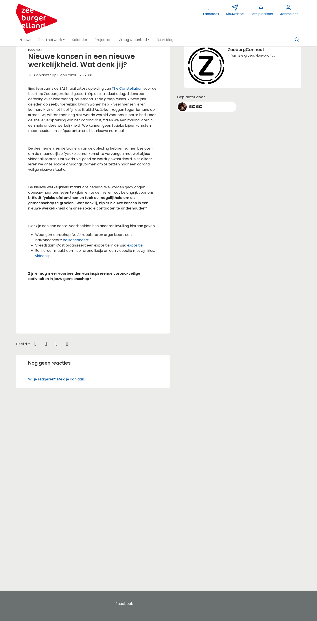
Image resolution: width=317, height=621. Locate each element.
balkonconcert (76, 240)
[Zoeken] (297, 40)
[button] (25, 39)
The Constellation (127, 88)
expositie (135, 245)
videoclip (43, 255)
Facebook (124, 603)
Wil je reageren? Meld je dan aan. (56, 556)
